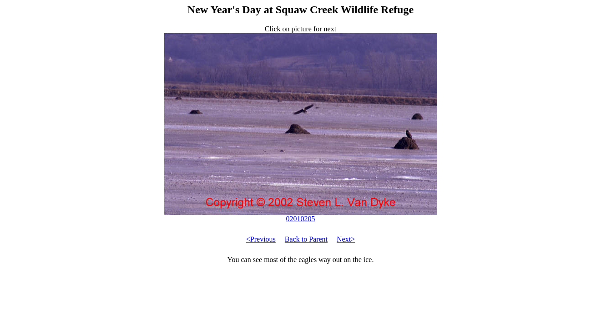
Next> (346, 239)
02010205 (300, 215)
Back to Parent (306, 239)
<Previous (261, 239)
